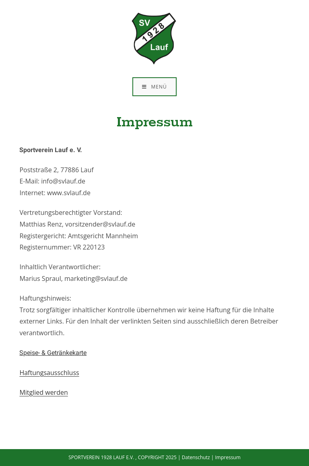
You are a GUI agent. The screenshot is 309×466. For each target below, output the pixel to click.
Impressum (227, 457)
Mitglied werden (43, 392)
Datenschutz (196, 457)
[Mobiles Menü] (154, 87)
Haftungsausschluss (49, 372)
